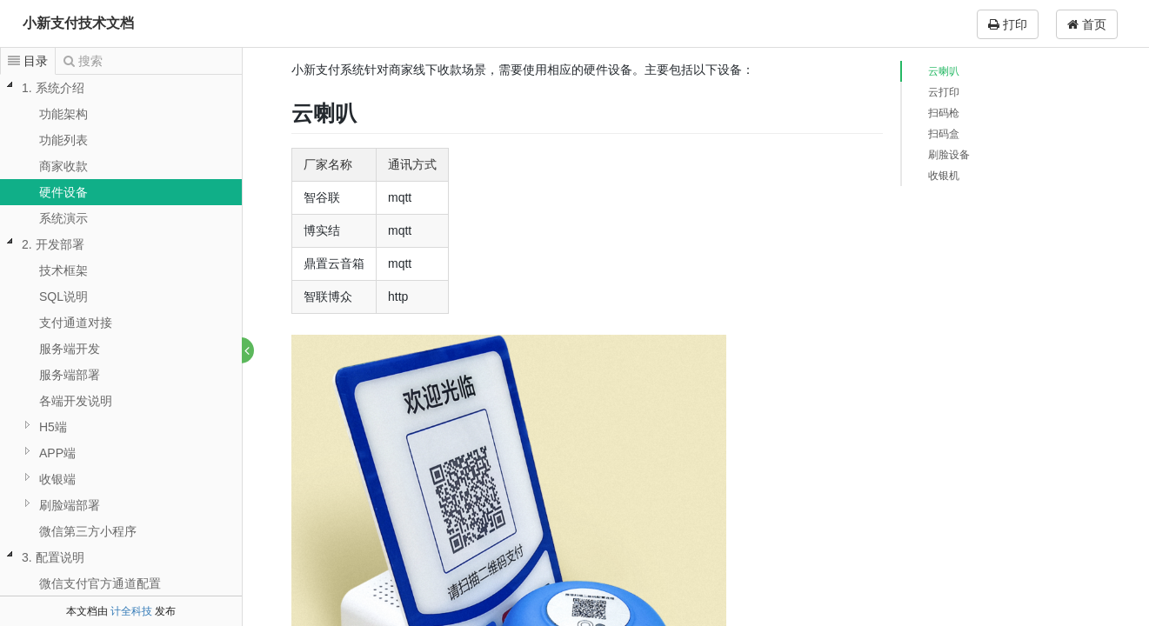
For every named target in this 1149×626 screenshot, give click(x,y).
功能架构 (63, 114)
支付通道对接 (75, 323)
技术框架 (63, 270)
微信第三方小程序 (88, 531)
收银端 (57, 479)
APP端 (57, 453)
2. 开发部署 (53, 244)
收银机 (943, 176)
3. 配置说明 (53, 557)
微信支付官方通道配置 (100, 583)
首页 (1086, 24)
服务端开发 (69, 349)
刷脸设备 (949, 155)
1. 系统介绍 (53, 88)
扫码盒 (943, 134)
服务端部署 (69, 375)
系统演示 (63, 218)
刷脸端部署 (69, 505)
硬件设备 (63, 192)
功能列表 (63, 140)
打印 (1007, 24)
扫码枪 (943, 113)
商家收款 (63, 166)
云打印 (943, 92)
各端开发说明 (75, 401)
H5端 (53, 427)
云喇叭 (943, 71)
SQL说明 (63, 296)
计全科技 (131, 611)
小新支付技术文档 (78, 23)
